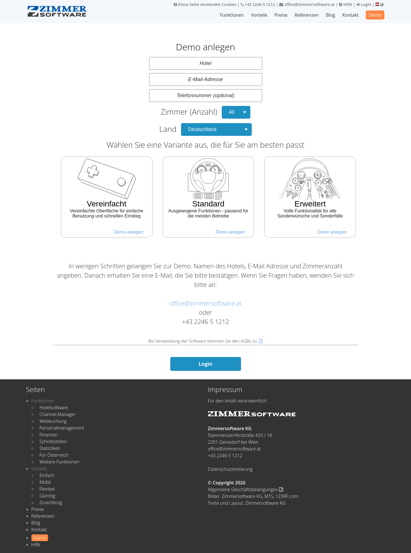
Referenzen (307, 15)
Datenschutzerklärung (230, 469)
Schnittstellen (53, 441)
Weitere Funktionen (59, 462)
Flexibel (47, 489)
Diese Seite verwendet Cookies (205, 4)
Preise (280, 15)
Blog (330, 15)
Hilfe (345, 4)
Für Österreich (54, 455)
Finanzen (49, 435)
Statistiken (50, 448)
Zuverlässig (51, 502)
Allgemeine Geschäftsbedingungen (245, 489)
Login (364, 4)
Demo (375, 15)
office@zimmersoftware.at (307, 4)
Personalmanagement (62, 428)
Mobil (45, 482)
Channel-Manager (58, 414)
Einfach (47, 475)
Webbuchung (53, 421)
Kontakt (350, 15)
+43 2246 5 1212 (258, 4)
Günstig (47, 496)
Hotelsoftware (54, 407)
